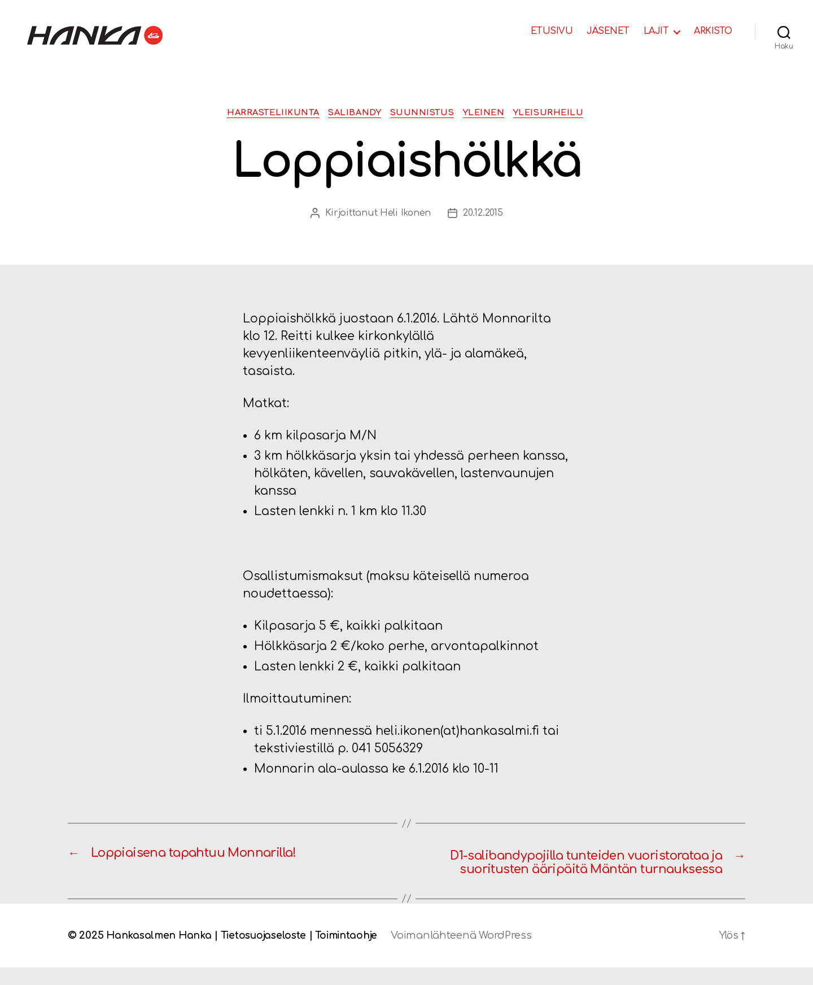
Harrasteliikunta (264, 113)
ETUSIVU (552, 31)
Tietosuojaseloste (268, 952)
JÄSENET (608, 31)
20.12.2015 (483, 214)
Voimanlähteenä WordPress (470, 952)
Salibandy (352, 113)
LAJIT (656, 31)
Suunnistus (424, 113)
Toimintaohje (354, 952)
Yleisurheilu (560, 113)
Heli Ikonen (405, 214)
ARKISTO (713, 31)
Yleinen (490, 113)
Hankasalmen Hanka (160, 952)
